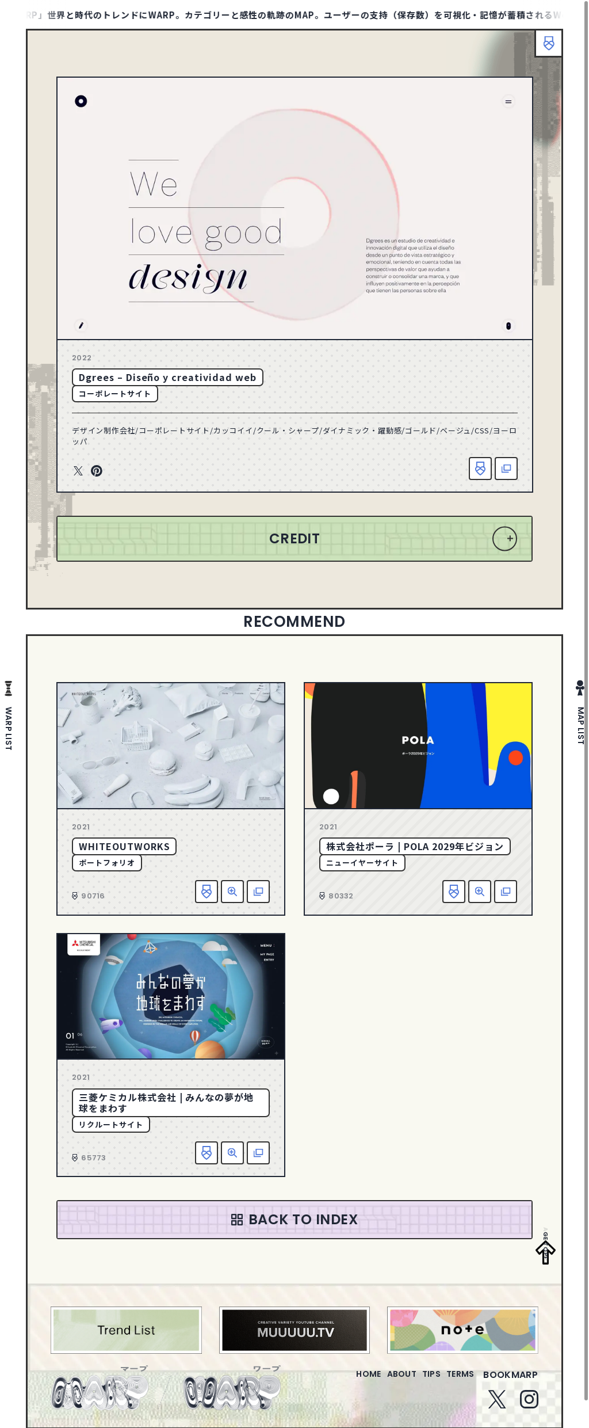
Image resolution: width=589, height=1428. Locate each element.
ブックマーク (543, 49)
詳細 (232, 891)
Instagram (529, 1406)
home (335, 1381)
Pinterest (96, 471)
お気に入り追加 (480, 468)
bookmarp (510, 1381)
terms (455, 1381)
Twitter (78, 471)
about (378, 1381)
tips (417, 1381)
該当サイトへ (506, 468)
